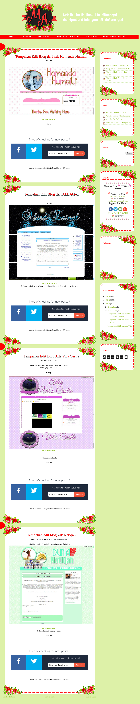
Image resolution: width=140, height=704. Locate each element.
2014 (108, 304)
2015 (108, 300)
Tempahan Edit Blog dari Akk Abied (51, 194)
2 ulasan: (66, 168)
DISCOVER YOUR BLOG (68, 37)
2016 (108, 296)
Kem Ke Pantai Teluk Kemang (118, 116)
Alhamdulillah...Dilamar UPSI (118, 65)
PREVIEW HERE (49, 119)
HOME (12, 37)
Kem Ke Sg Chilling (114, 119)
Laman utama (50, 697)
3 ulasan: (66, 330)
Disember (112, 307)
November (112, 310)
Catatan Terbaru (9, 697)
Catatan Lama (91, 697)
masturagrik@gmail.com (118, 201)
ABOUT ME (26, 37)
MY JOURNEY (44, 37)
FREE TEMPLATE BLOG (114, 37)
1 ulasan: (66, 509)
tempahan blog (41, 168)
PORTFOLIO (91, 37)
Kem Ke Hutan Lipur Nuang (117, 112)
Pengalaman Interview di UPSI (118, 69)
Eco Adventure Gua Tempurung (118, 123)
